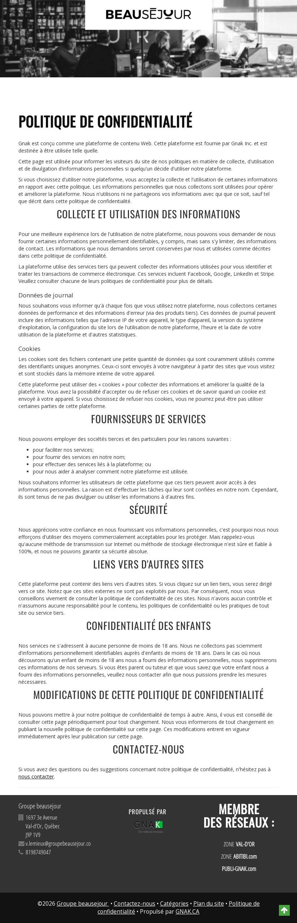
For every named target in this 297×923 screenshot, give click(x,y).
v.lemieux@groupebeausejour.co (58, 843)
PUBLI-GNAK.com (239, 868)
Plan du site (208, 903)
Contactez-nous (134, 903)
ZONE (239, 844)
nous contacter (36, 776)
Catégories (174, 903)
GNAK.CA (187, 911)
